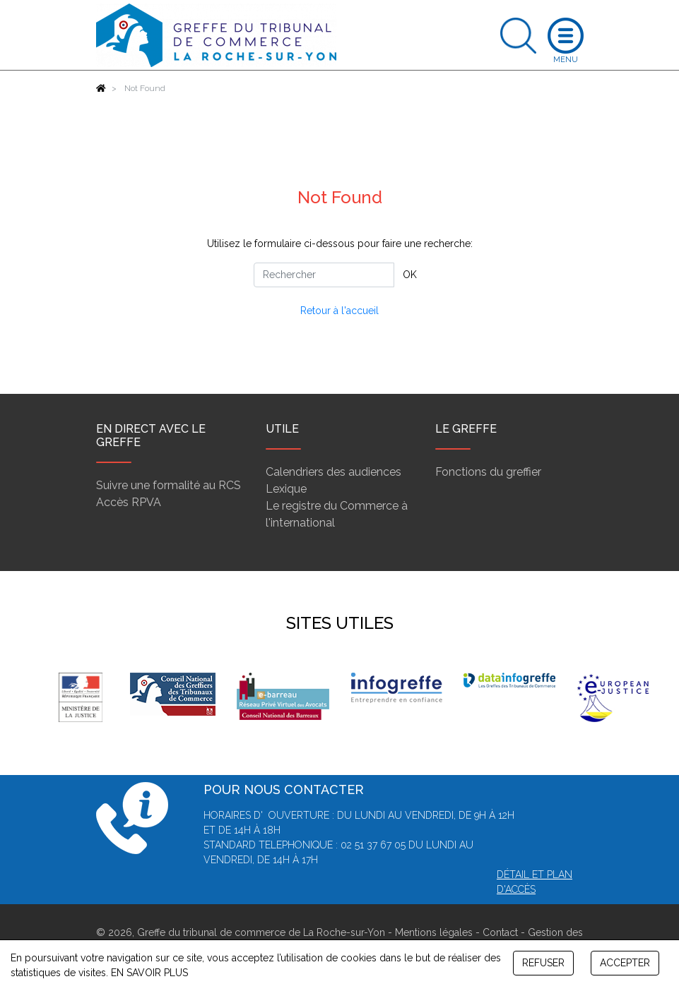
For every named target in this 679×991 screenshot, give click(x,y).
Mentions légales (434, 932)
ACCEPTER (625, 962)
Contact (500, 932)
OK (410, 274)
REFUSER (543, 962)
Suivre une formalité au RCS (168, 485)
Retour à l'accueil (339, 310)
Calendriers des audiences (333, 472)
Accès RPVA (128, 502)
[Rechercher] (324, 275)
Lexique (286, 489)
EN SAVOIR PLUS (149, 972)
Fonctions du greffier (488, 472)
